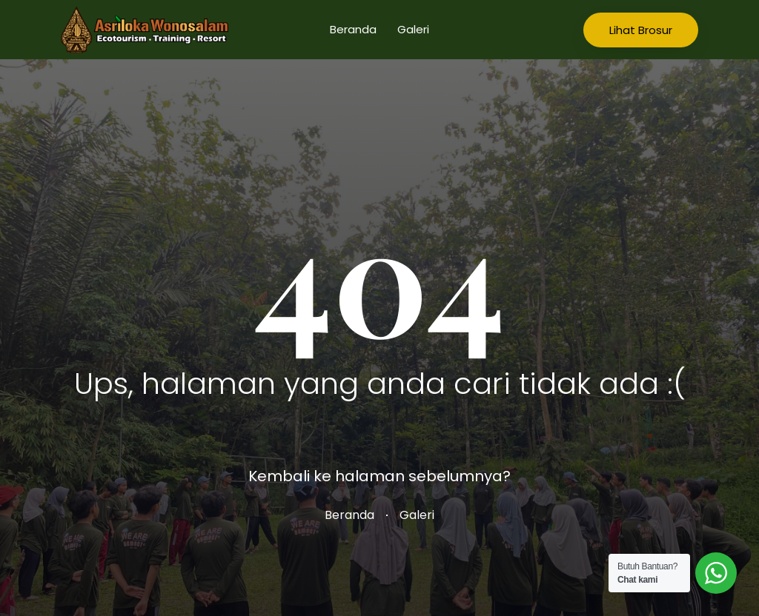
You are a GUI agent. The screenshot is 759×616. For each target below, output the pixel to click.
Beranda (353, 29)
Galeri (413, 29)
